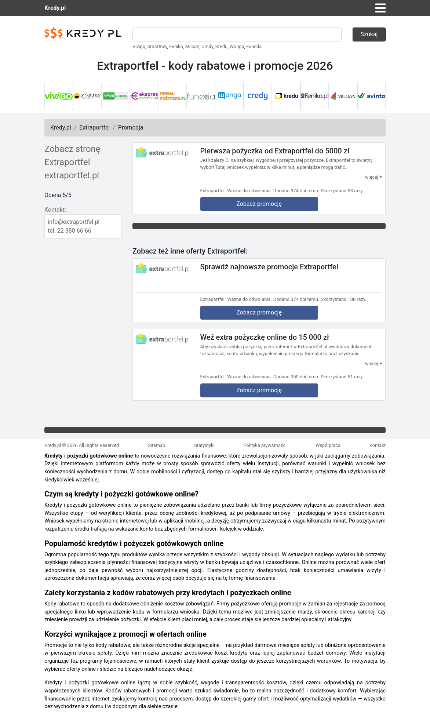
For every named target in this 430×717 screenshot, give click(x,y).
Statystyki (204, 445)
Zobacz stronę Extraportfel (72, 155)
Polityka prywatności (265, 445)
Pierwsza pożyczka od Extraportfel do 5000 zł (275, 150)
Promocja (130, 127)
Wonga (237, 46)
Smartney (157, 46)
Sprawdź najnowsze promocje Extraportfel (269, 266)
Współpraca (328, 445)
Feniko (176, 46)
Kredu (221, 46)
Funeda (254, 46)
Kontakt (377, 445)
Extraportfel (94, 127)
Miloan (192, 46)
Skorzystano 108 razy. (343, 299)
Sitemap (156, 445)
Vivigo (138, 46)
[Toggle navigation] (380, 8)
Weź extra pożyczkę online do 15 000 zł (264, 337)
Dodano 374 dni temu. (296, 190)
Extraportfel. (213, 190)
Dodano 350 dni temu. (296, 376)
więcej (373, 177)
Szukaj (369, 34)
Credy (207, 46)
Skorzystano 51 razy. (342, 376)
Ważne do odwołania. (249, 190)
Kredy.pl (55, 7)
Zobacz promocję (259, 203)
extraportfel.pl (71, 175)
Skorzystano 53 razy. (342, 190)
